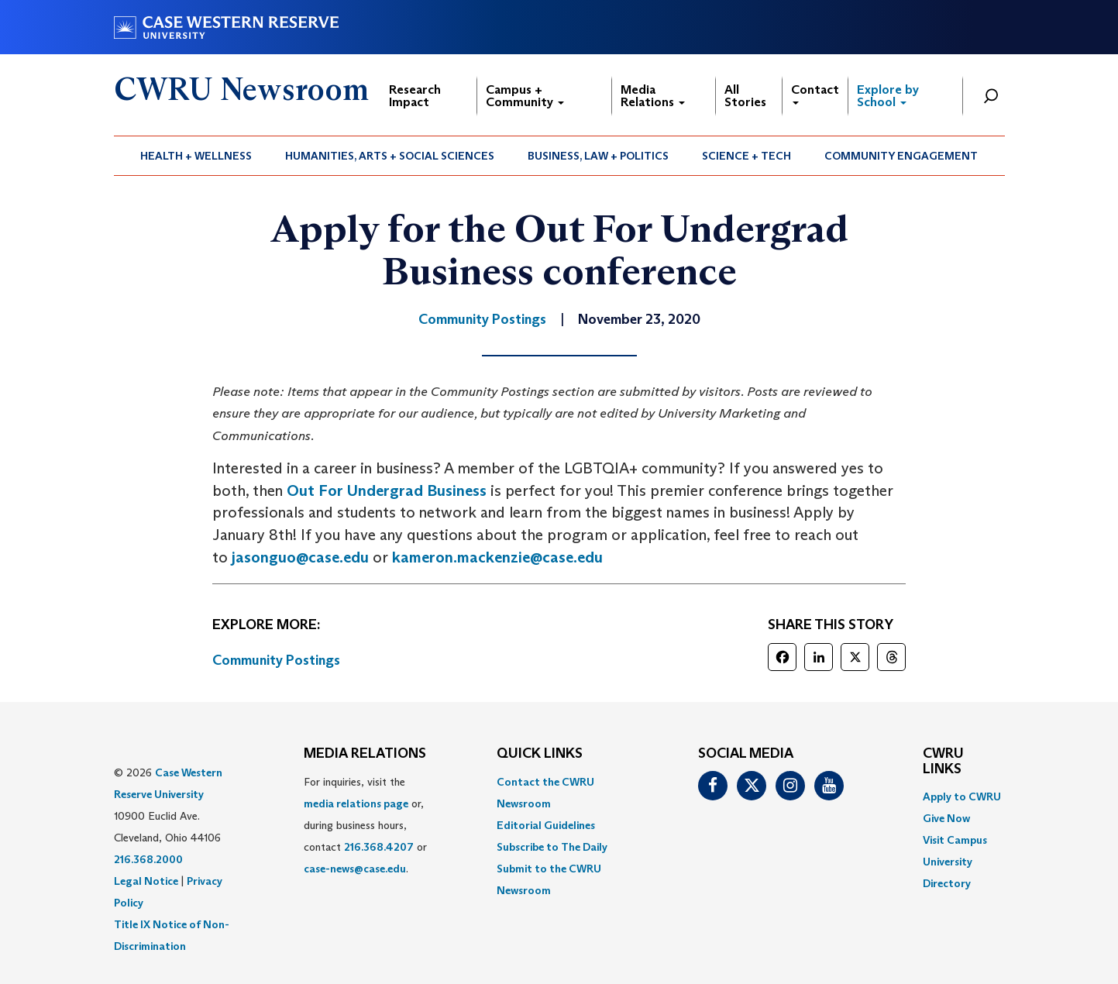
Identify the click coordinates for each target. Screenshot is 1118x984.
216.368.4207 (379, 847)
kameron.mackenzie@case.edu (497, 557)
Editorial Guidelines (546, 825)
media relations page (356, 803)
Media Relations (653, 95)
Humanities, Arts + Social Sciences (389, 156)
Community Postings (276, 660)
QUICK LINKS (540, 754)
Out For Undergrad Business (387, 490)
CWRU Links (943, 761)
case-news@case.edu (355, 869)
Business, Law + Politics (598, 156)
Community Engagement (901, 156)
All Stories (745, 95)
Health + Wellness (196, 156)
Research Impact (415, 95)
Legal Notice (146, 881)
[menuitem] (196, 155)
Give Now (946, 818)
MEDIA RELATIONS (365, 754)
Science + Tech (746, 156)
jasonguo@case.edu (300, 557)
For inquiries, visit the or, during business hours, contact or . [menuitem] (365, 825)
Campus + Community (525, 95)
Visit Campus (955, 840)
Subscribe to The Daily (552, 847)
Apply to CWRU (962, 796)
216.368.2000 (148, 859)
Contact (815, 93)
